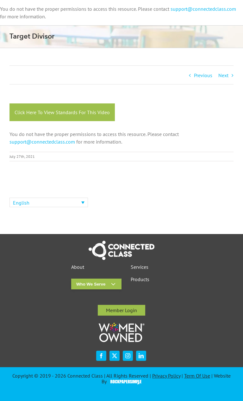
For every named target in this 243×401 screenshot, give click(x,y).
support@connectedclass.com (203, 9)
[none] (48, 202)
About (77, 267)
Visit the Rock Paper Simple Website (124, 382)
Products (140, 279)
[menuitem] (48, 202)
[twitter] (114, 356)
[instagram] (128, 356)
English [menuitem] (21, 203)
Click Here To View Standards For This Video (62, 112)
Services (139, 267)
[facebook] (101, 356)
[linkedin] (141, 356)
